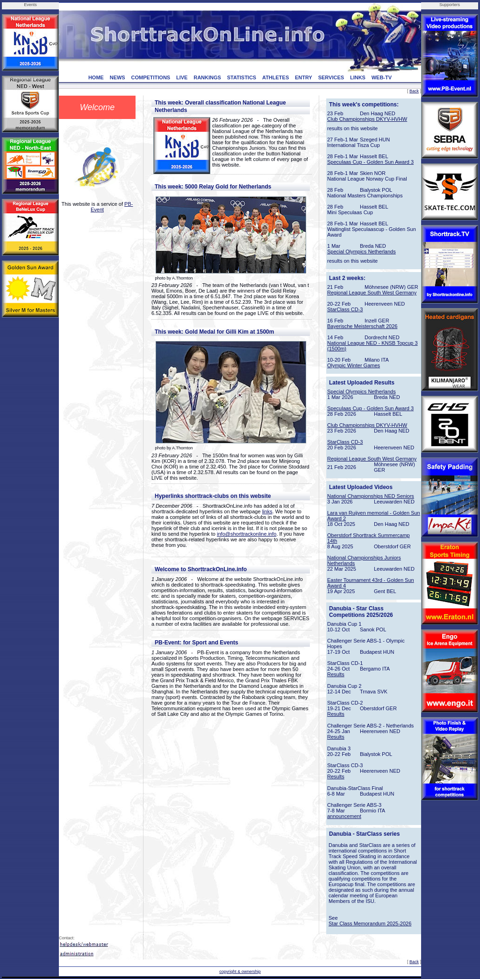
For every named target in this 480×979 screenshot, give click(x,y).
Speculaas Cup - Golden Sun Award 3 (370, 162)
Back (414, 91)
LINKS (357, 77)
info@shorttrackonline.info (246, 534)
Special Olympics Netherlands (361, 251)
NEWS (117, 77)
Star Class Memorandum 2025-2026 (370, 923)
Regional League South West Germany (371, 292)
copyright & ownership (240, 971)
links (267, 511)
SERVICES (331, 77)
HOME (96, 77)
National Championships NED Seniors (370, 496)
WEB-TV (382, 77)
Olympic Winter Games (353, 365)
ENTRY (303, 77)
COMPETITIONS (150, 77)
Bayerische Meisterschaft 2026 (362, 326)
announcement (344, 816)
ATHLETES (275, 77)
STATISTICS (242, 77)
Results (335, 674)
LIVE (181, 77)
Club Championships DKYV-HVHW (367, 119)
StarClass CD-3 (345, 309)
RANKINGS (207, 77)
